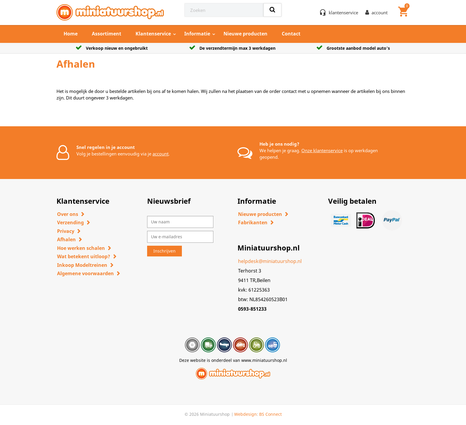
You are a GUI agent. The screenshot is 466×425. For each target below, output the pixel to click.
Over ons (67, 214)
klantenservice (343, 12)
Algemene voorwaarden (85, 273)
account (160, 154)
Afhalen (66, 239)
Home (71, 33)
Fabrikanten (252, 222)
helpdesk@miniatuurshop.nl (270, 261)
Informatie (197, 33)
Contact (291, 33)
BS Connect (270, 414)
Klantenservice (153, 33)
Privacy (65, 231)
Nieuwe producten (245, 33)
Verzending (70, 222)
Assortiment (106, 33)
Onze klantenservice (322, 150)
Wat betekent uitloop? (83, 256)
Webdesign (245, 414)
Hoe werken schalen (81, 248)
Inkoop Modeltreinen (82, 265)
